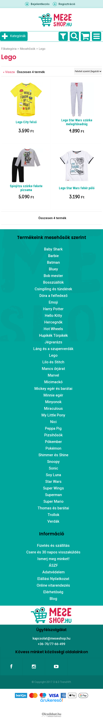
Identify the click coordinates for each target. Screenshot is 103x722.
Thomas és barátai (53, 508)
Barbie (53, 256)
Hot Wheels (53, 329)
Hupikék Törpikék (53, 335)
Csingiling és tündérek (53, 289)
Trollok (53, 515)
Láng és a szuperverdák (53, 349)
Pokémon (53, 448)
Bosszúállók (53, 282)
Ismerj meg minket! (53, 559)
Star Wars (53, 481)
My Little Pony (53, 415)
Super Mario (53, 501)
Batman (53, 262)
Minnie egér (53, 395)
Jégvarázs (53, 342)
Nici (53, 422)
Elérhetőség (53, 592)
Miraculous (53, 408)
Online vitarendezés (53, 585)
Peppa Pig (53, 428)
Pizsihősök (53, 435)
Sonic (53, 468)
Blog (53, 598)
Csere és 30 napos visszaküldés (53, 552)
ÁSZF (53, 565)
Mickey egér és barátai (53, 388)
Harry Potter (53, 309)
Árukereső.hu (51, 706)
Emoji (53, 302)
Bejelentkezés (40, 4)
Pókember (53, 441)
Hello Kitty (53, 315)
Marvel (53, 375)
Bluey (53, 269)
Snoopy (53, 461)
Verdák (53, 521)
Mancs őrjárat (53, 368)
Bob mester (53, 275)
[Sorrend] (88, 71)
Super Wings (53, 488)
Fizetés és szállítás (53, 545)
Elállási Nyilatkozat (53, 578)
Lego (53, 355)
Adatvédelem (53, 572)
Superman (53, 495)
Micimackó (53, 382)
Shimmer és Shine (53, 455)
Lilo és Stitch (53, 362)
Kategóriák (18, 36)
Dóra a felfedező (53, 295)
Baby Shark (53, 249)
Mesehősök (27, 49)
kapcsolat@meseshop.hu (51, 638)
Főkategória (8, 49)
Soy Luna (53, 475)
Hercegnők (53, 322)
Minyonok (53, 402)
